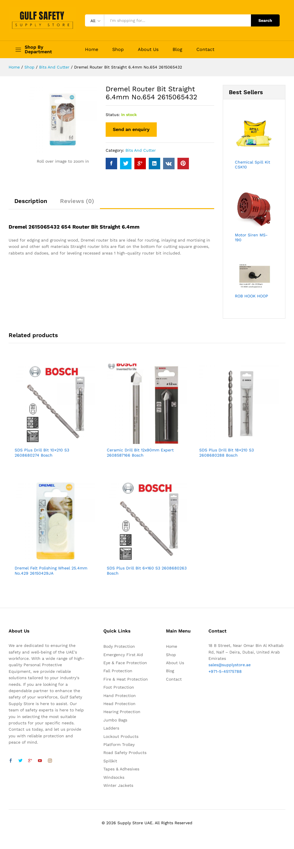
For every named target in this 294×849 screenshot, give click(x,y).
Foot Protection (118, 687)
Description (30, 201)
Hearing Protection (121, 711)
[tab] (31, 203)
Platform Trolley (119, 744)
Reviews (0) (77, 201)
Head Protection (119, 703)
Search (265, 20)
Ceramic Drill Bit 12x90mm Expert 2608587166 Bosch (140, 452)
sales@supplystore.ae (229, 664)
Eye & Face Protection (125, 662)
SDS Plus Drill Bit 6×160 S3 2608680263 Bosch (147, 571)
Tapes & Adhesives (121, 769)
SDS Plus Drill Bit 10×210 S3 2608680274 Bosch (42, 452)
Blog (177, 49)
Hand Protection (119, 695)
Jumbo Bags (115, 720)
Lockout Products (120, 736)
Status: (113, 114)
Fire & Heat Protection (125, 679)
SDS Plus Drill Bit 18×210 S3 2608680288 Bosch (226, 452)
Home (91, 49)
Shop (118, 49)
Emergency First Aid (123, 654)
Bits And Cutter (140, 150)
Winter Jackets (118, 785)
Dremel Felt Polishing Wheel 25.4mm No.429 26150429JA (51, 571)
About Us (148, 49)
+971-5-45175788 (225, 671)
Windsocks (113, 777)
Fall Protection (117, 670)
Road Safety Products (124, 752)
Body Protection (119, 646)
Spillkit (110, 761)
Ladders (111, 728)
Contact (205, 49)
